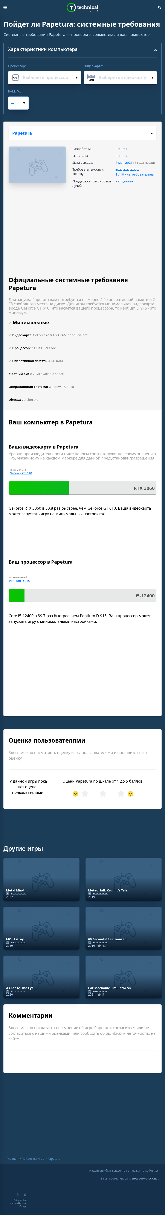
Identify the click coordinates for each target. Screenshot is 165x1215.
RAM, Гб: (14, 91)
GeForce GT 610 (21, 473)
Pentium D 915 (19, 581)
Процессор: (17, 66)
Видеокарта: (93, 66)
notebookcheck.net (145, 1178)
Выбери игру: (152, 133)
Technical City (82, 7)
